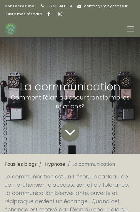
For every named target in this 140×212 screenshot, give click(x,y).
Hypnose (55, 164)
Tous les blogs (20, 164)
